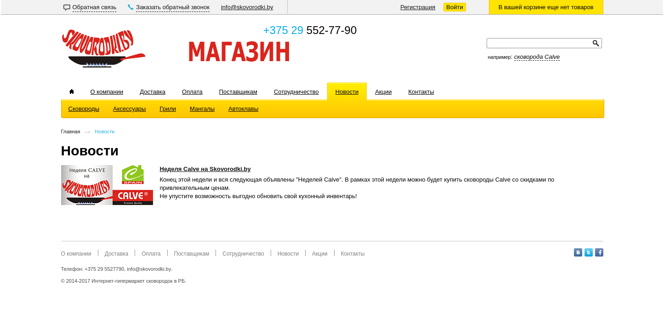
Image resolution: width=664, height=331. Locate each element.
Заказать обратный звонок (173, 7)
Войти (454, 7)
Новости (105, 131)
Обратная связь (95, 7)
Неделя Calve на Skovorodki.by (205, 169)
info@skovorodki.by (247, 7)
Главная (70, 131)
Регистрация (417, 7)
